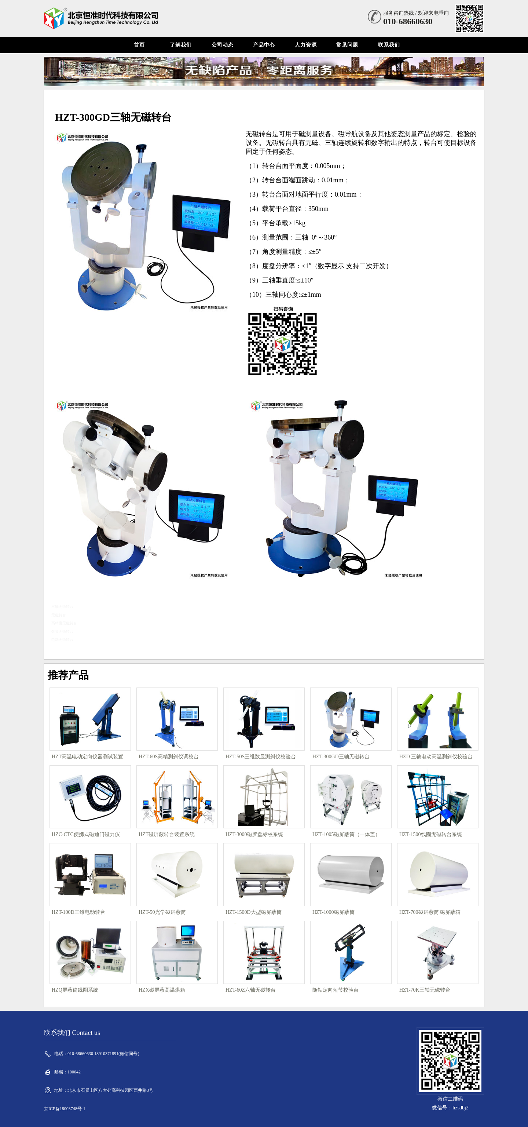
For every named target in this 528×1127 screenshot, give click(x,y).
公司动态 (223, 45)
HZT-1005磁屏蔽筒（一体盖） (346, 834)
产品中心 (264, 45)
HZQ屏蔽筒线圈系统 (75, 990)
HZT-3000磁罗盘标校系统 (254, 834)
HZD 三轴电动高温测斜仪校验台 (436, 756)
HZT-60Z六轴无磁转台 (250, 990)
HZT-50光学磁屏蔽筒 (162, 912)
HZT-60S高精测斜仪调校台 (169, 756)
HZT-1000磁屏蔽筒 (333, 912)
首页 (139, 45)
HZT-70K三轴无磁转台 (424, 990)
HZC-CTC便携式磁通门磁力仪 (86, 834)
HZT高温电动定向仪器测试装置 (87, 756)
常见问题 (347, 45)
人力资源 (306, 45)
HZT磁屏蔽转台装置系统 (167, 834)
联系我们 (389, 45)
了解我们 (181, 45)
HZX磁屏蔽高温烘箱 (162, 990)
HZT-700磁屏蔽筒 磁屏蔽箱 (430, 912)
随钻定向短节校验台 (335, 990)
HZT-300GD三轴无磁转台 (341, 756)
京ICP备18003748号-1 (64, 1108)
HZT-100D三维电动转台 (78, 912)
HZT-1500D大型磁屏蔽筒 (253, 912)
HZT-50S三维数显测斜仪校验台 (260, 756)
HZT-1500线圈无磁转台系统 (430, 834)
